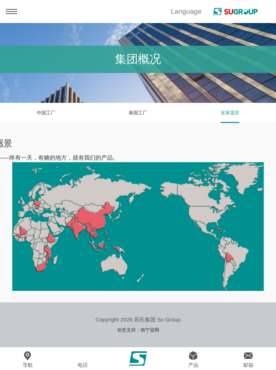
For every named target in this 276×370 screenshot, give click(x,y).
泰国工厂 (138, 112)
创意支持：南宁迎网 (138, 330)
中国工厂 (46, 112)
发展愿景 (230, 112)
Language (186, 11)
